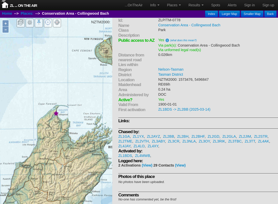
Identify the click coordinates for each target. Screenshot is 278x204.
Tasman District (170, 74)
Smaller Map (252, 14)
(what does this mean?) (183, 40)
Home (7, 13)
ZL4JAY (124, 146)
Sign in (249, 5)
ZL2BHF (198, 136)
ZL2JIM (245, 136)
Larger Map (229, 14)
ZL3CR (173, 141)
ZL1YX (138, 136)
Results (196, 5)
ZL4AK (263, 141)
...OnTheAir (134, 5)
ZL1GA (124, 136)
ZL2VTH (142, 141)
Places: (27, 13)
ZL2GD (213, 136)
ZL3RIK (219, 141)
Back (270, 14)
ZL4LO (139, 146)
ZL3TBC (235, 141)
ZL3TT (250, 141)
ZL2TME (125, 141)
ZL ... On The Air (23, 5)
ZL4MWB (142, 156)
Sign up (268, 5)
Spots (215, 5)
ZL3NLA (189, 141)
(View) (147, 165)
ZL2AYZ (153, 136)
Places (174, 5)
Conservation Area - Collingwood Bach (189, 25)
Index (211, 14)
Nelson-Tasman (170, 69)
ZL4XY (153, 146)
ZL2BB (168, 136)
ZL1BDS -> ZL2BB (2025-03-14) (184, 109)
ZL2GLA (229, 136)
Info (154, 5)
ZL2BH (182, 136)
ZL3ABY (158, 141)
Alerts (232, 5)
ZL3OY (204, 141)
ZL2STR (261, 136)
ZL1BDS (125, 156)
